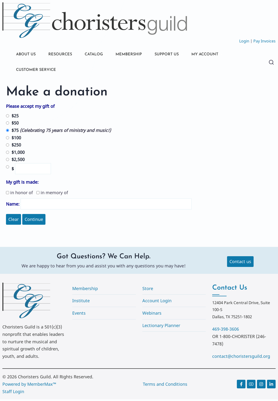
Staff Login (13, 393)
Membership (85, 290)
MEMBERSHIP (138, 54)
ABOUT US (27, 54)
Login (244, 41)
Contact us (240, 263)
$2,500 (18, 161)
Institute (81, 302)
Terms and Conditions (165, 386)
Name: (12, 205)
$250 (16, 146)
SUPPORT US (179, 54)
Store (147, 290)
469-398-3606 (225, 330)
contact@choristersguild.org (241, 358)
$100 (16, 139)
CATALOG (100, 54)
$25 (15, 117)
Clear (13, 221)
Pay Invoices (264, 41)
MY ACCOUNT (221, 54)
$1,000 (18, 154)
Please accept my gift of (30, 108)
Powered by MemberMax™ (29, 386)
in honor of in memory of (37, 194)
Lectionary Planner (161, 327)
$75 (61, 132)
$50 (15, 124)
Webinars (151, 315)
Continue (34, 221)
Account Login (157, 302)
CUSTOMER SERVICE (38, 71)
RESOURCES (64, 54)
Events (79, 315)
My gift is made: (22, 184)
